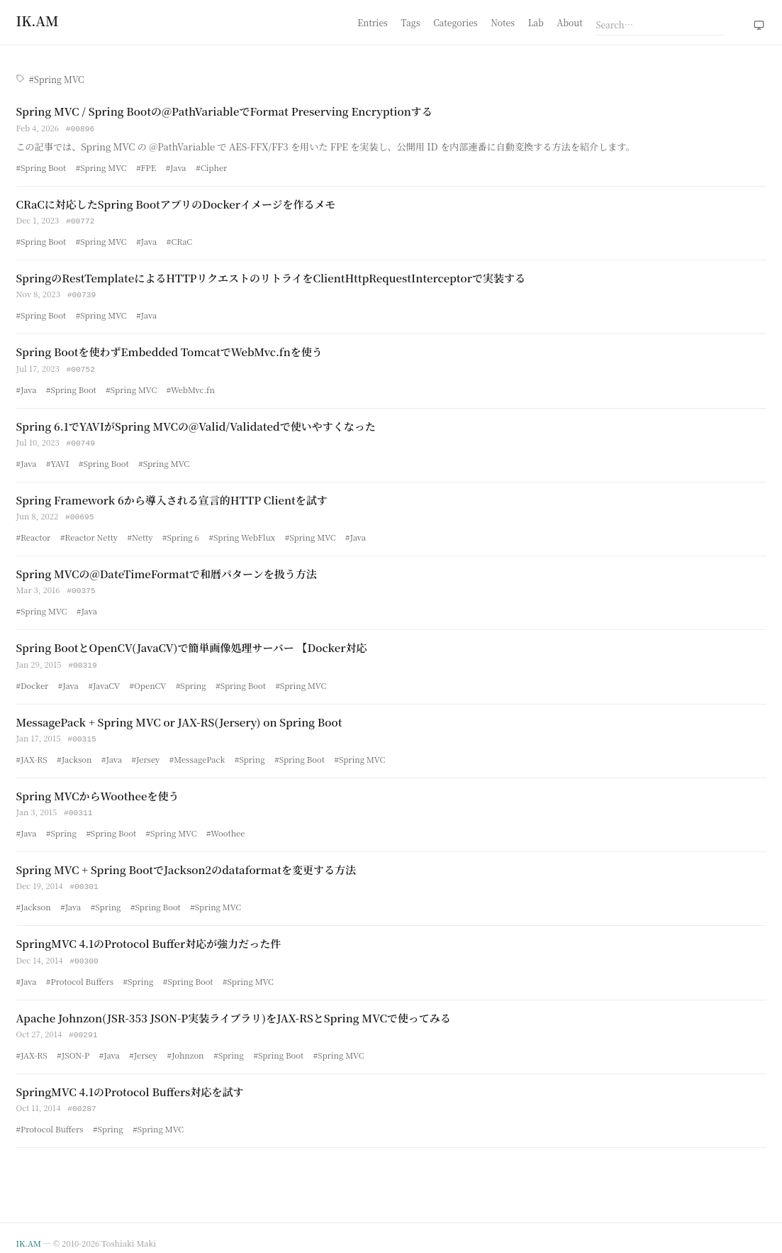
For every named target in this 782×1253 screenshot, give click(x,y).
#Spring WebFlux (241, 533)
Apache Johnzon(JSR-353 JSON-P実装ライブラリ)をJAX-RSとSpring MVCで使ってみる (233, 1009)
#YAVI (57, 459)
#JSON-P (73, 1045)
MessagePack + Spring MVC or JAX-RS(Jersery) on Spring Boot (179, 716)
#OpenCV (148, 679)
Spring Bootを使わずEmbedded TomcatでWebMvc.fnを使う (169, 349)
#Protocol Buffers (79, 972)
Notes (503, 22)
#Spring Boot (41, 166)
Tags (410, 22)
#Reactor (33, 533)
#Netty (140, 533)
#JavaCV (104, 679)
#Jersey (146, 752)
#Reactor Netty (89, 533)
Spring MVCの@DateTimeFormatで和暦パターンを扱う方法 (166, 569)
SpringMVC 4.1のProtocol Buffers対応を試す (130, 1082)
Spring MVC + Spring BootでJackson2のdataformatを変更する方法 (186, 862)
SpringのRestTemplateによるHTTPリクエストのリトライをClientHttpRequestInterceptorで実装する (270, 276)
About (570, 22)
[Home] (37, 20)
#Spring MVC (101, 166)
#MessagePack (197, 752)
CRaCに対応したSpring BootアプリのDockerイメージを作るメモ (176, 203)
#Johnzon (185, 1045)
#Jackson (74, 752)
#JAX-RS (32, 752)
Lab (536, 22)
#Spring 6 (180, 533)
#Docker (32, 679)
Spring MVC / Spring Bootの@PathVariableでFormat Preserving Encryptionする (224, 111)
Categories (455, 22)
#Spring (191, 679)
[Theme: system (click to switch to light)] (759, 25)
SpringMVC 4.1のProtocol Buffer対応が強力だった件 (148, 935)
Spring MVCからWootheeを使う (97, 789)
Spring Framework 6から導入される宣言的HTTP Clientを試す (172, 496)
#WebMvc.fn (191, 386)
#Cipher (211, 166)
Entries (372, 22)
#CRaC (179, 239)
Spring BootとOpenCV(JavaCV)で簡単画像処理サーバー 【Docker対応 (191, 642)
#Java (176, 166)
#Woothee (225, 826)
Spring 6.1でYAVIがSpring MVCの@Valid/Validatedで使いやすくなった (196, 423)
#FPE (146, 166)
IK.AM (28, 1233)
